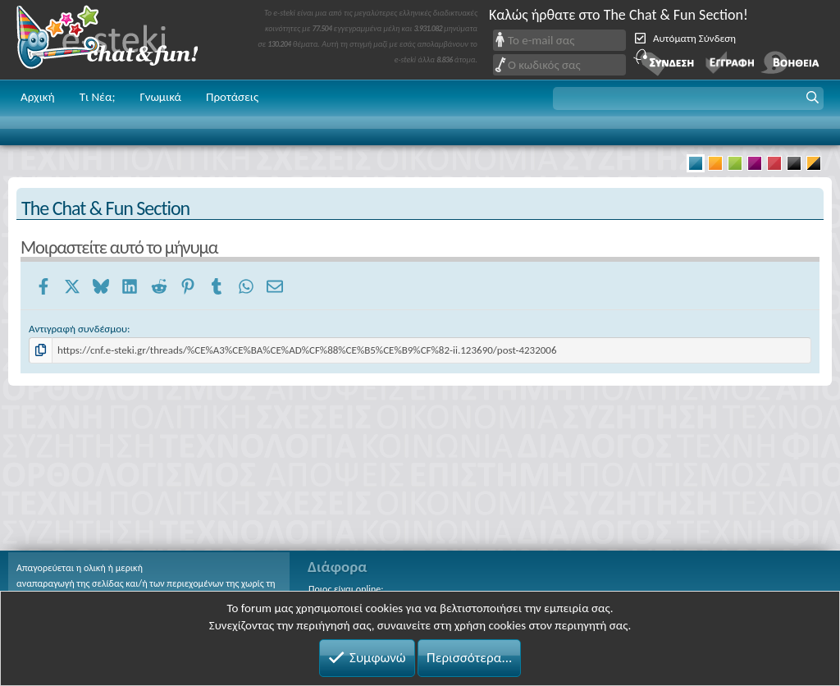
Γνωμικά (160, 96)
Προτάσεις (232, 96)
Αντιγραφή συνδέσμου (78, 328)
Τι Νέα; (98, 96)
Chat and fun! (118, 40)
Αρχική (38, 96)
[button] (688, 98)
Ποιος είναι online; (345, 589)
